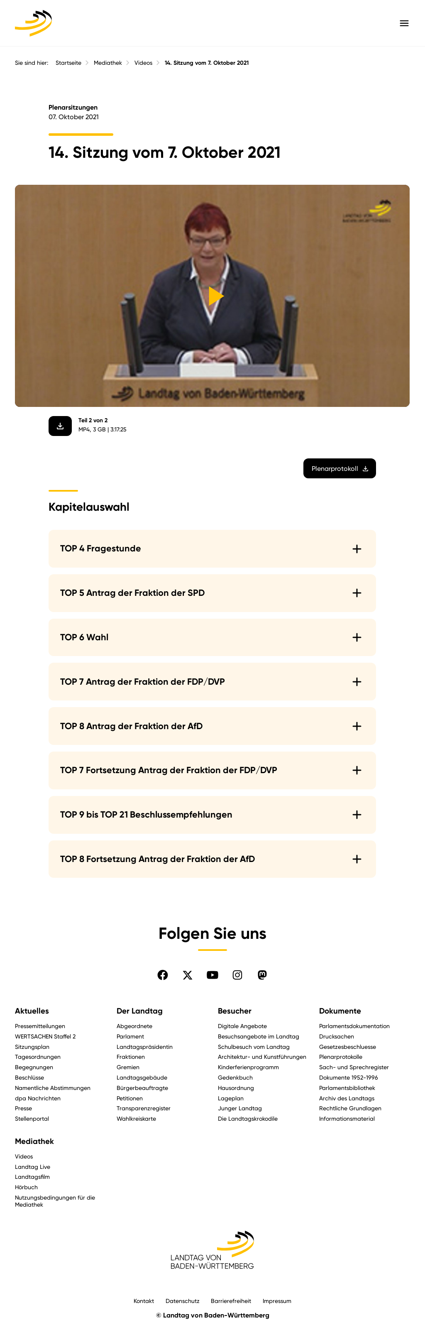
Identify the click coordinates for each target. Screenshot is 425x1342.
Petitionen (130, 1098)
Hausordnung (236, 1087)
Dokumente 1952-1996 (348, 1077)
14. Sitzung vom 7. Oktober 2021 (207, 62)
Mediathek (108, 62)
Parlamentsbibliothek (347, 1087)
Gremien (128, 1066)
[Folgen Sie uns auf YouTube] (212, 975)
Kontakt (144, 1300)
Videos (143, 62)
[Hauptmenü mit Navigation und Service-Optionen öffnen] (404, 23)
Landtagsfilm (32, 1176)
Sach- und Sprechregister (354, 1066)
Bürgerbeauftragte (142, 1087)
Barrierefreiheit (231, 1300)
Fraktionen (131, 1056)
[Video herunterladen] (60, 426)
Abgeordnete (134, 1025)
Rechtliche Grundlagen (350, 1108)
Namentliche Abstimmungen (52, 1087)
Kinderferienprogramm (248, 1066)
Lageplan (231, 1098)
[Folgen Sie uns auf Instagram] (237, 975)
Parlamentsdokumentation (354, 1025)
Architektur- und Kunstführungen (262, 1056)
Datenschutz (183, 1300)
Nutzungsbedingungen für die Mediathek (55, 1201)
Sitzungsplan (32, 1046)
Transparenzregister (144, 1108)
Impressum (277, 1300)
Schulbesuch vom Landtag (254, 1046)
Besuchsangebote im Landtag (258, 1036)
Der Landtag (140, 1011)
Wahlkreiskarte (136, 1118)
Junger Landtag (240, 1108)
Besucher (235, 1011)
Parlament (130, 1036)
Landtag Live (32, 1166)
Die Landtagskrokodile (248, 1118)
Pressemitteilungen (40, 1025)
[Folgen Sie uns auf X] (187, 975)
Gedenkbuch (235, 1077)
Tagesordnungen (38, 1056)
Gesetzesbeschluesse (347, 1046)
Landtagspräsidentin (145, 1046)
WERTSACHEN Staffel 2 (45, 1036)
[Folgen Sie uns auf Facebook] (163, 975)
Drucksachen (336, 1036)
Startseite (68, 62)
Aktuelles (32, 1011)
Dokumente (340, 1011)
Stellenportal (32, 1118)
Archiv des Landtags (346, 1098)
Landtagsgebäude (142, 1077)
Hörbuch (26, 1186)
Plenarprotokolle (340, 1056)
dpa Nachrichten (38, 1098)
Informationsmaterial (347, 1118)
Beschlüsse (29, 1077)
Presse (23, 1108)
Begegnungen (34, 1066)
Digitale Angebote (242, 1025)
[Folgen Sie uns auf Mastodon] (262, 975)
